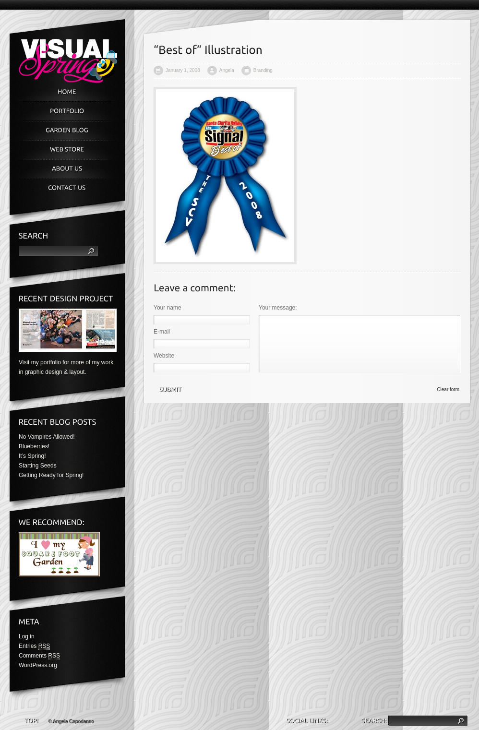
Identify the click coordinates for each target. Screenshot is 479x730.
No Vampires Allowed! (47, 436)
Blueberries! (34, 446)
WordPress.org (38, 665)
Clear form (448, 389)
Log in (27, 636)
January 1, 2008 (183, 70)
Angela (226, 70)
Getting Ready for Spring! (51, 475)
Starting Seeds (38, 465)
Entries (34, 646)
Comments (39, 655)
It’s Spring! (32, 456)
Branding (263, 70)
